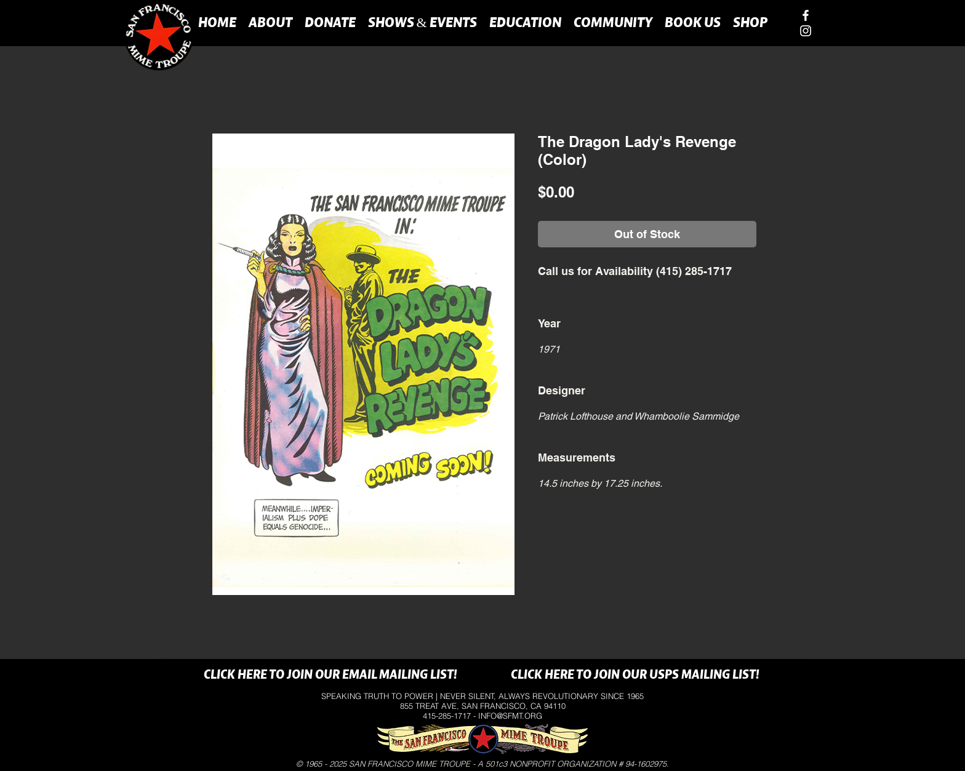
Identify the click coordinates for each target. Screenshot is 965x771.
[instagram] (805, 30)
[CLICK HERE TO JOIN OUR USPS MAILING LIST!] (635, 675)
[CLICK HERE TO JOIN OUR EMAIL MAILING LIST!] (330, 676)
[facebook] (805, 15)
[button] (270, 22)
